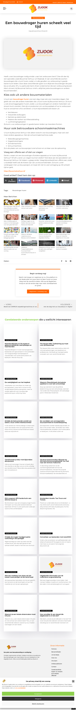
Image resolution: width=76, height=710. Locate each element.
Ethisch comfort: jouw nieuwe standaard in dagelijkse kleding (45, 236)
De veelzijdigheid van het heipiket (17, 382)
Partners (54, 649)
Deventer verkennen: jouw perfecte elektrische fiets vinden (47, 222)
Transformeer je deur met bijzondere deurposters (18, 460)
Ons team (54, 660)
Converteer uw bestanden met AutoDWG (55, 537)
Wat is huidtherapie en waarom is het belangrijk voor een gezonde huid (11, 222)
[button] (73, 682)
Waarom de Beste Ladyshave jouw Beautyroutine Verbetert (28, 236)
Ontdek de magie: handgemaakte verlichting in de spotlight (17, 537)
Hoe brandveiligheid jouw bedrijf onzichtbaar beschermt (63, 222)
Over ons (54, 658)
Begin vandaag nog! (38, 273)
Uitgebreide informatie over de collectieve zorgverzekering (51, 576)
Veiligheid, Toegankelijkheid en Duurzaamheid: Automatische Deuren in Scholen (28, 251)
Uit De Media (55, 655)
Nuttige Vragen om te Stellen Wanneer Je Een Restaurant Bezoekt (28, 222)
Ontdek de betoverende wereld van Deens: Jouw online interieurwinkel (18, 421)
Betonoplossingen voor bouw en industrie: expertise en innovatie (63, 236)
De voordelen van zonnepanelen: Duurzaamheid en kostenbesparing (53, 421)
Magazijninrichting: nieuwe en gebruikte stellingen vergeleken (47, 249)
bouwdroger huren (21, 99)
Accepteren (38, 695)
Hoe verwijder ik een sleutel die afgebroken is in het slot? (51, 615)
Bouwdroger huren (19, 190)
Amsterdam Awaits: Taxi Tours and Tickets (53, 499)
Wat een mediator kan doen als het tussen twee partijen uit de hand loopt (19, 576)
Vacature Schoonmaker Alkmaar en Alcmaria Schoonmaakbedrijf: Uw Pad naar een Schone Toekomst (54, 461)
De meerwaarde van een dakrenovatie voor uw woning (11, 249)
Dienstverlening (38, 18)
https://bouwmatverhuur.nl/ (14, 171)
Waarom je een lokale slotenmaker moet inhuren (20, 615)
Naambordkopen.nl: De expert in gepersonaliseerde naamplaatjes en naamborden (18, 345)
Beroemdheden (56, 652)
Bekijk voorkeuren (38, 704)
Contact (53, 666)
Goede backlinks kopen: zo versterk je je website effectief (56, 672)
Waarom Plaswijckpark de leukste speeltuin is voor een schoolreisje (53, 383)
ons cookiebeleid (20, 689)
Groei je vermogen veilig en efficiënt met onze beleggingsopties (11, 236)
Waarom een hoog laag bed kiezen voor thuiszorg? (46, 208)
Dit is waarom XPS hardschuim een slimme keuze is (18, 499)
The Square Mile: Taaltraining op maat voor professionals (54, 344)
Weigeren (38, 699)
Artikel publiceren (56, 663)
